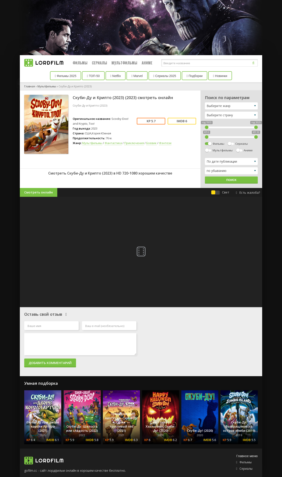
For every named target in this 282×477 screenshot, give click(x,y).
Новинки (220, 76)
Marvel (137, 76)
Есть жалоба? (248, 192)
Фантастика (113, 143)
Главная (29, 86)
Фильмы (80, 63)
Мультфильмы (124, 63)
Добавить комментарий (50, 363)
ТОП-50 (93, 76)
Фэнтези (165, 143)
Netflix (115, 76)
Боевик (151, 143)
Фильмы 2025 (65, 76)
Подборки (194, 76)
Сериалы (99, 63)
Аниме (147, 63)
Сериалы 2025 (164, 76)
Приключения (134, 143)
